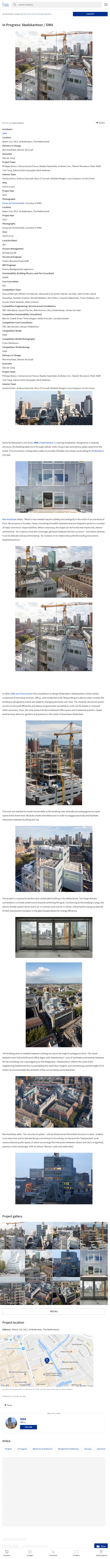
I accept (90, 14)
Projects (8, 1449)
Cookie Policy (47, 14)
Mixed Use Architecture (42, 1449)
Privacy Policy (36, 14)
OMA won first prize (20, 693)
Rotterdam (97, 451)
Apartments (102, 1449)
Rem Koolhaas (9, 519)
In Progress (22, 1449)
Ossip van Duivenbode (13, 203)
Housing (87, 1449)
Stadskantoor (47, 442)
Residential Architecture (68, 1449)
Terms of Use (27, 14)
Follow (28, 1427)
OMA (4, 133)
